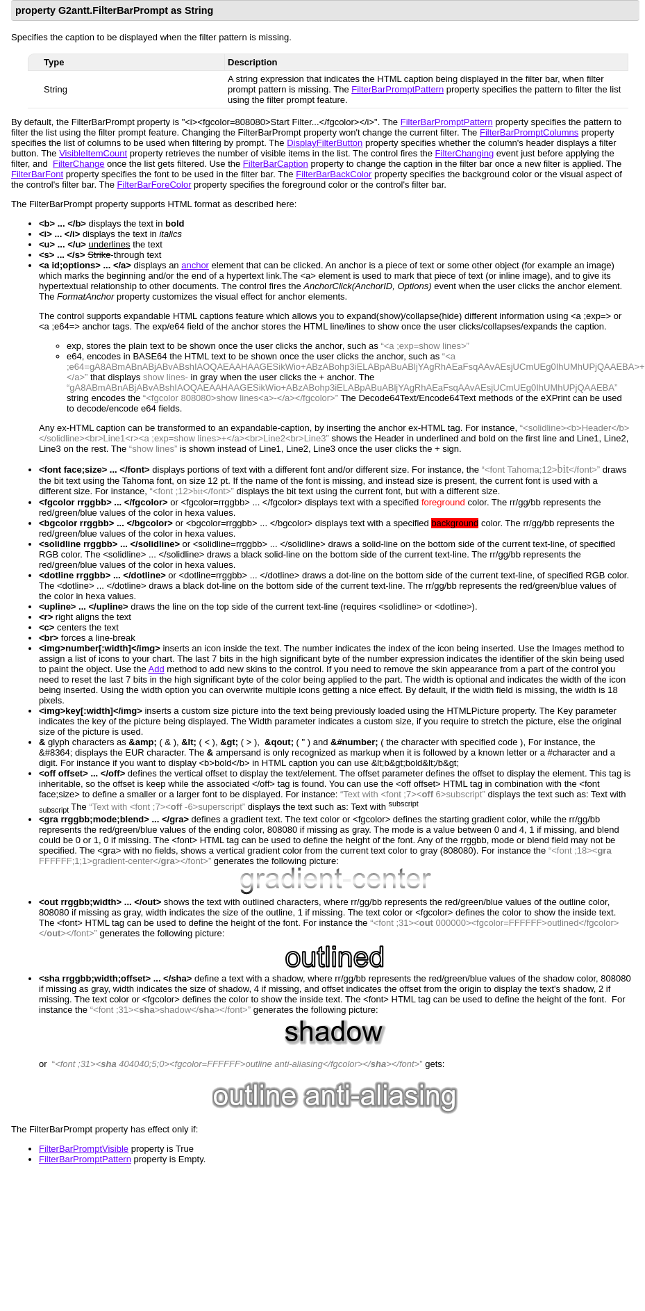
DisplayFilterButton (324, 143)
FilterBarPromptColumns (529, 132)
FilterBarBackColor (333, 174)
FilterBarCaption (275, 163)
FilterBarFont (37, 174)
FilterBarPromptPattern (397, 89)
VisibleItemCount (93, 153)
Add (157, 669)
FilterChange (78, 163)
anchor (195, 265)
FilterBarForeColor (154, 184)
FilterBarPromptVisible (83, 1148)
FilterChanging (464, 153)
